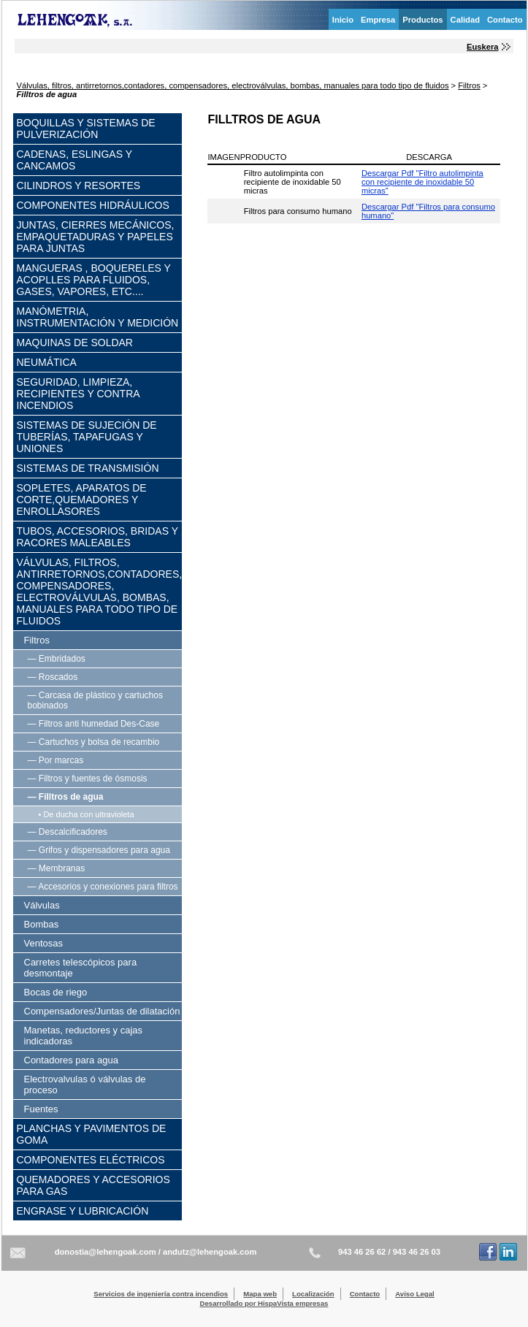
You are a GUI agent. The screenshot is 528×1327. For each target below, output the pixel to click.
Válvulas (42, 905)
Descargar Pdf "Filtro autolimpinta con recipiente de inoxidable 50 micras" (422, 182)
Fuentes (41, 1109)
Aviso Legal (415, 1294)
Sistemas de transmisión (88, 468)
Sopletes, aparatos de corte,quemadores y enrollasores (82, 499)
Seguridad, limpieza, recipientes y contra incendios (78, 393)
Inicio (342, 19)
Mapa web (260, 1294)
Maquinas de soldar (75, 342)
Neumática (47, 362)
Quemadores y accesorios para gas (93, 1185)
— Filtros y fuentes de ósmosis (88, 778)
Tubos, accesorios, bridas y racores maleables (97, 536)
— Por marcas (56, 760)
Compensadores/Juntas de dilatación (102, 1011)
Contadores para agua (71, 1060)
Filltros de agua (47, 94)
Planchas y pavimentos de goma (92, 1134)
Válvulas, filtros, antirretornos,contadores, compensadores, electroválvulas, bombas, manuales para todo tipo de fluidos (233, 85)
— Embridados (56, 659)
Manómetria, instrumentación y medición (98, 317)
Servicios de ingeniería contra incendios (160, 1294)
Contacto (504, 19)
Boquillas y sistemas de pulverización (86, 128)
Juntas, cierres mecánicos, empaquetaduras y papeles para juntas (96, 236)
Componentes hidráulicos (93, 205)
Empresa (378, 19)
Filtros (469, 85)
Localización (313, 1294)
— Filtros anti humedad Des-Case (94, 724)
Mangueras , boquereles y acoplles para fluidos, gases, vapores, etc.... (94, 279)
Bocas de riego (56, 992)
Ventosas (44, 943)
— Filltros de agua (66, 797)
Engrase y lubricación (83, 1211)
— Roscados (53, 677)
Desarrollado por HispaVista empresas (264, 1303)
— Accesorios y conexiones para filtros (103, 887)
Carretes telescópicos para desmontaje (80, 968)
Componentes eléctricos (91, 1160)
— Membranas (56, 868)
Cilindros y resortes (79, 185)
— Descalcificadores (67, 832)
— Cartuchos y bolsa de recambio (94, 742)
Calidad (465, 19)
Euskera (483, 46)
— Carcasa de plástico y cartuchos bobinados (95, 700)
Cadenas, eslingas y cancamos (74, 160)
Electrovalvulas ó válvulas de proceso (85, 1084)
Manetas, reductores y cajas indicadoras (83, 1036)
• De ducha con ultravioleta (86, 814)
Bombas (41, 924)
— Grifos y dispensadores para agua (99, 850)
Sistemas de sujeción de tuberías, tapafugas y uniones (87, 436)
